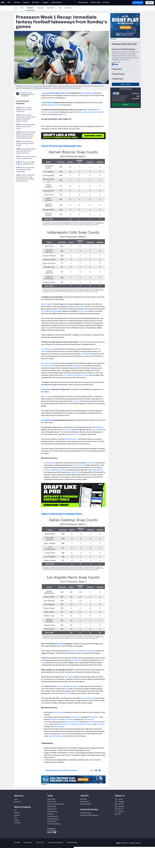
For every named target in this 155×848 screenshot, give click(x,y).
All (16, 8)
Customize (139, 836)
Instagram (121, 801)
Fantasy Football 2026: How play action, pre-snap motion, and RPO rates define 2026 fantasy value (25, 178)
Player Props (51, 799)
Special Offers (84, 801)
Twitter (120, 799)
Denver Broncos (86, 93)
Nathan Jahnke (27, 92)
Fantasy (31, 8)
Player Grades (51, 806)
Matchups (50, 814)
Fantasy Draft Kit (52, 816)
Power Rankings (52, 811)
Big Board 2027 (52, 821)
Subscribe (83, 799)
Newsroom (17, 801)
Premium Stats (52, 809)
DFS (60, 8)
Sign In (149, 2)
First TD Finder (52, 801)
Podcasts (121, 811)
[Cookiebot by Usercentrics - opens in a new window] (12, 844)
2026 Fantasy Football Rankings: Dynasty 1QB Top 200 (25, 126)
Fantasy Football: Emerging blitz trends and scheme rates (24, 109)
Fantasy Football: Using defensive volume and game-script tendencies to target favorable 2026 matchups (25, 135)
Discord (120, 809)
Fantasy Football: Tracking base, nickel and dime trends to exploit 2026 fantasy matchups (25, 118)
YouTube (121, 804)
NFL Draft (51, 8)
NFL (22, 8)
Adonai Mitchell (48, 102)
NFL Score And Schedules (55, 804)
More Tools (125, 84)
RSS (119, 814)
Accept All (138, 830)
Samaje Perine (64, 93)
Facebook (121, 806)
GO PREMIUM (137, 2)
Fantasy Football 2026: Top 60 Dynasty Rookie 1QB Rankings (25, 169)
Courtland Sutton (47, 349)
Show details (30, 844)
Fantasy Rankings (53, 819)
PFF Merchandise (85, 804)
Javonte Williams (48, 93)
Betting (68, 8)
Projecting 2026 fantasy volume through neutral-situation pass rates (26, 151)
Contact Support (85, 813)
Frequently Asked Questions (89, 815)
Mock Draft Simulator (54, 824)
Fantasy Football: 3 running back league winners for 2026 (25, 143)
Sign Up (125, 104)
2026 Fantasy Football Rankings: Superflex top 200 (25, 163)
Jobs (15, 799)
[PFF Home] (2, 3)
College (40, 8)
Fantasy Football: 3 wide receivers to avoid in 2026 (26, 157)
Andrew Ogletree (97, 470)
